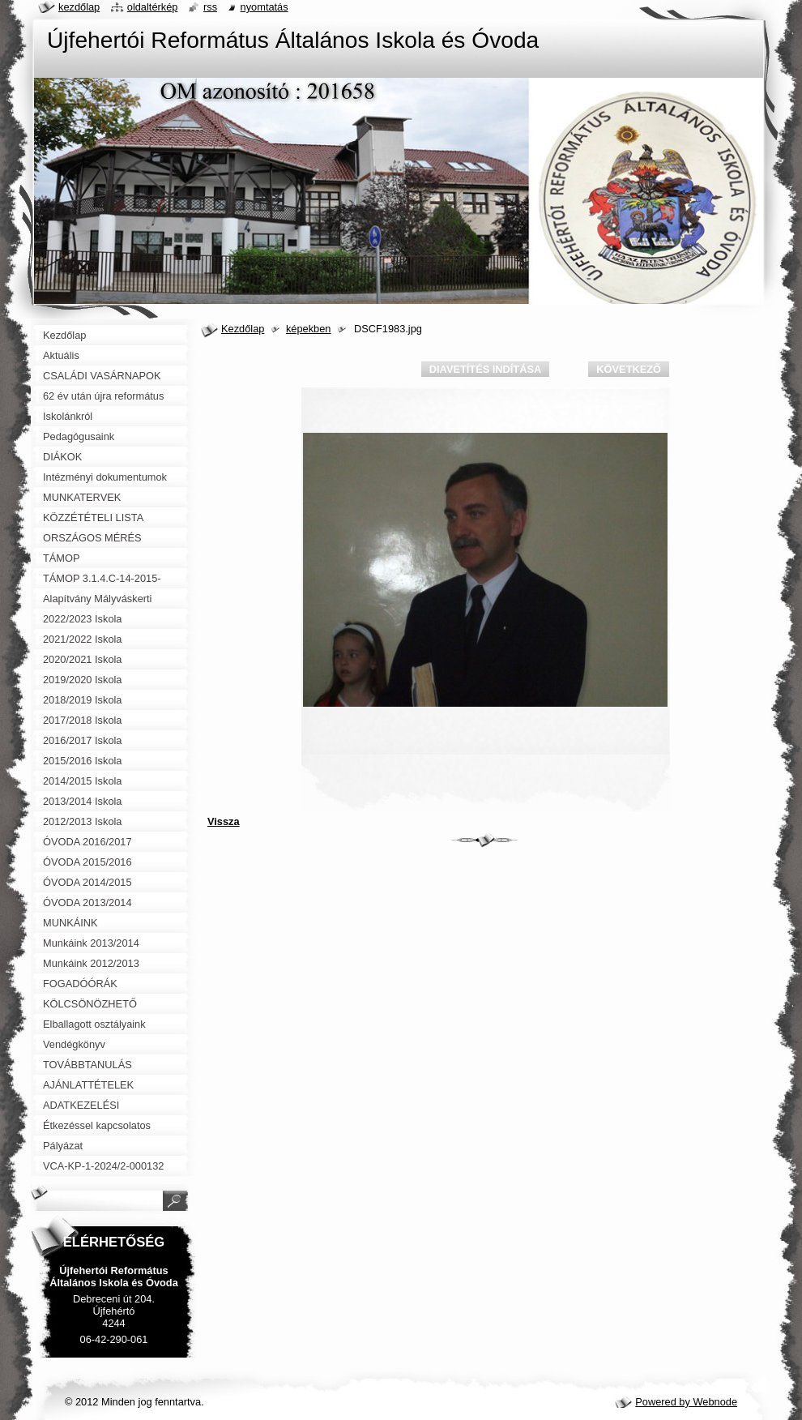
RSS (210, 7)
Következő (628, 369)
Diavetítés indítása (485, 369)
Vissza (223, 821)
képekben (308, 329)
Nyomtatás (264, 7)
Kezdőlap (242, 329)
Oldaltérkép (152, 7)
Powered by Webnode (686, 1402)
